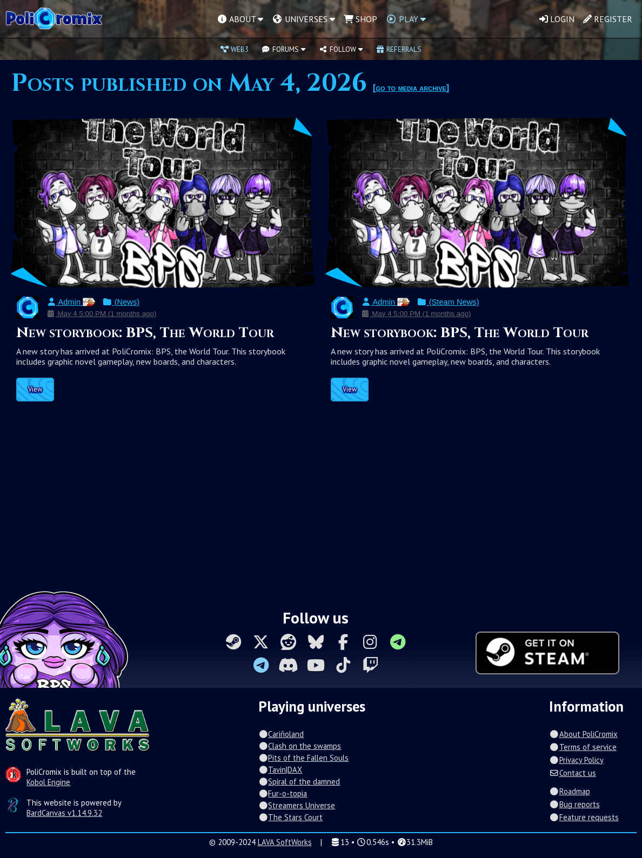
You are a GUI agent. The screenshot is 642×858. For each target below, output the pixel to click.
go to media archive (411, 87)
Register (607, 19)
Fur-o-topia (282, 793)
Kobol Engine (48, 782)
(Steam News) (448, 302)
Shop (360, 19)
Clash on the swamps (299, 746)
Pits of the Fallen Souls (303, 758)
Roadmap (569, 791)
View (35, 389)
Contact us (572, 773)
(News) (120, 302)
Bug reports (574, 804)
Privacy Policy (576, 760)
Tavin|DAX (280, 770)
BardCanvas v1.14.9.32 (64, 813)
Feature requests (583, 817)
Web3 (234, 49)
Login (556, 19)
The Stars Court (290, 817)
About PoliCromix (583, 734)
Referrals (399, 49)
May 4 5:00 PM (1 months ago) (101, 314)
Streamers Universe (296, 805)
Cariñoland (281, 734)
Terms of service (582, 747)
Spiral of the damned (299, 781)
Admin (71, 302)
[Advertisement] (321, 504)
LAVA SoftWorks (285, 842)
